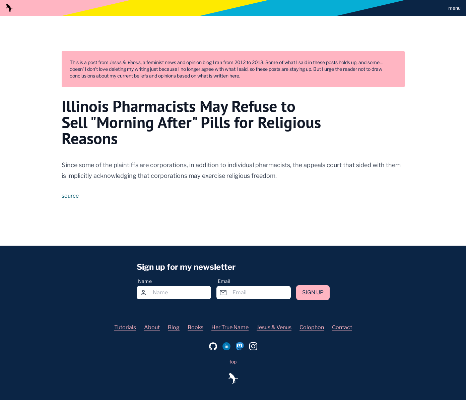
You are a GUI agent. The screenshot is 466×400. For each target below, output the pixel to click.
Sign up (313, 292)
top (233, 361)
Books (195, 327)
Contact (342, 327)
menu (454, 8)
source (70, 196)
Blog (174, 327)
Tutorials (125, 327)
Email (224, 281)
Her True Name (230, 327)
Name (145, 281)
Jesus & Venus (274, 327)
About (152, 327)
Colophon (311, 327)
